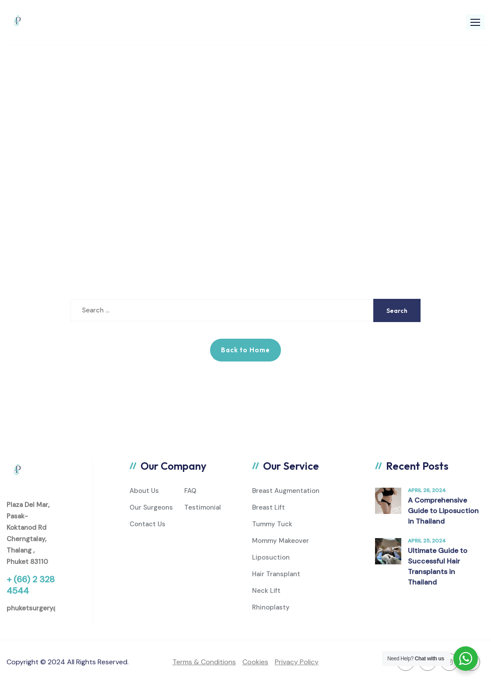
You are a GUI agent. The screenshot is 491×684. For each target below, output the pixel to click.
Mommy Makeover (280, 540)
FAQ (190, 490)
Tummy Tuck (272, 524)
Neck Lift (266, 590)
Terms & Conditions (204, 661)
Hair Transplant (276, 574)
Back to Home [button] (245, 350)
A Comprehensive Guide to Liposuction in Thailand (443, 511)
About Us (144, 490)
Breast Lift (268, 507)
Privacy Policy (297, 661)
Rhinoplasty (271, 607)
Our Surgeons (151, 507)
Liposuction (271, 557)
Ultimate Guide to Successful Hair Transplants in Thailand (437, 566)
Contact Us (147, 524)
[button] (475, 22)
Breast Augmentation (285, 490)
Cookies (255, 661)
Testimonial (202, 507)
